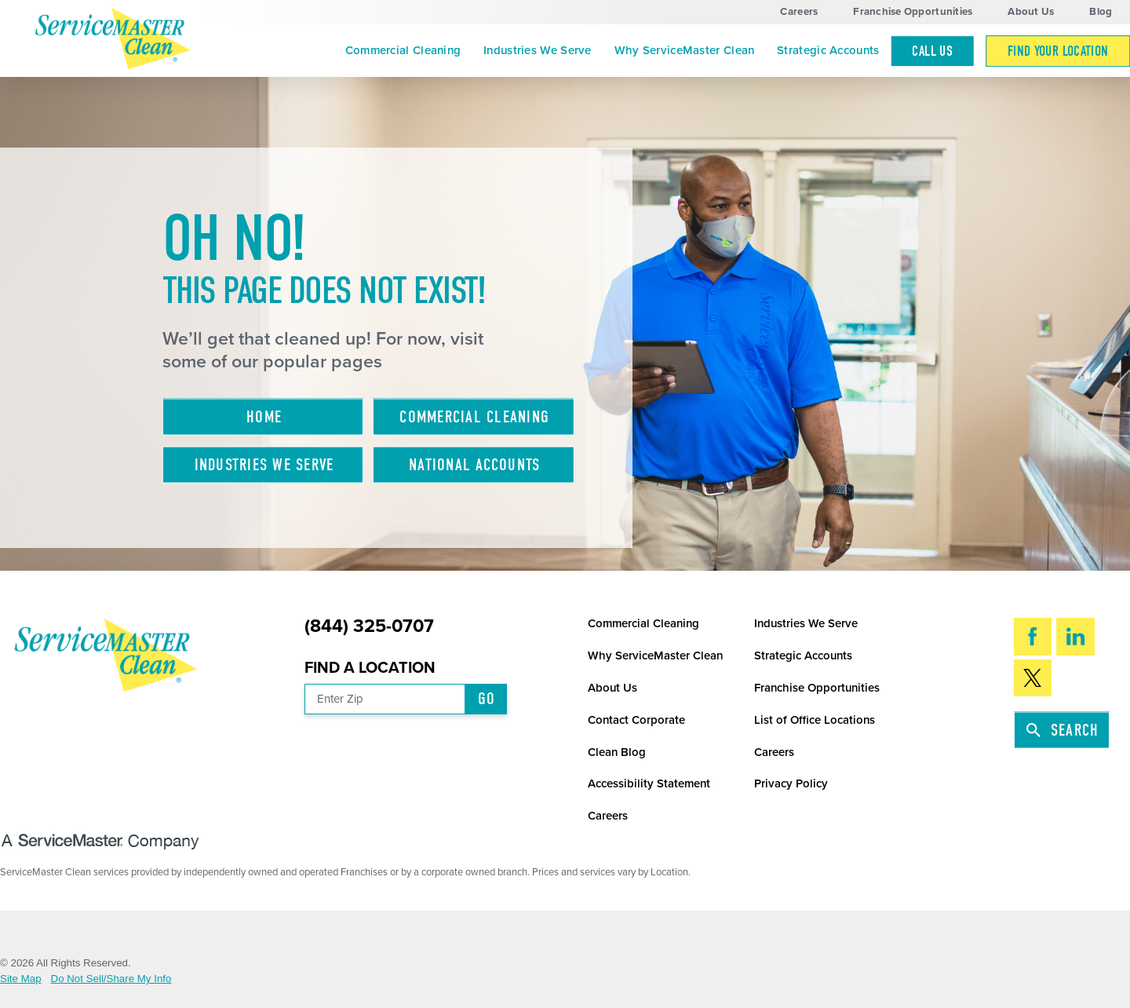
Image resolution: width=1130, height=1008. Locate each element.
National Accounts (474, 464)
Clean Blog (617, 752)
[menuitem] (403, 51)
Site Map (21, 978)
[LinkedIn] (1075, 636)
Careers (799, 11)
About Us (1031, 11)
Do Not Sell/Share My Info (111, 978)
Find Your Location (1058, 51)
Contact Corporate (636, 720)
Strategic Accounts (828, 50)
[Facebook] (1033, 636)
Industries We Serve (537, 50)
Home (264, 416)
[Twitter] (1033, 677)
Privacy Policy (791, 783)
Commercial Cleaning (403, 50)
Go (487, 698)
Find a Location (370, 668)
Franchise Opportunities (912, 11)
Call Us (932, 51)
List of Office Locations (814, 720)
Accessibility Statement (649, 783)
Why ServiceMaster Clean (684, 50)
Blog (1100, 11)
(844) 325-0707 (369, 627)
